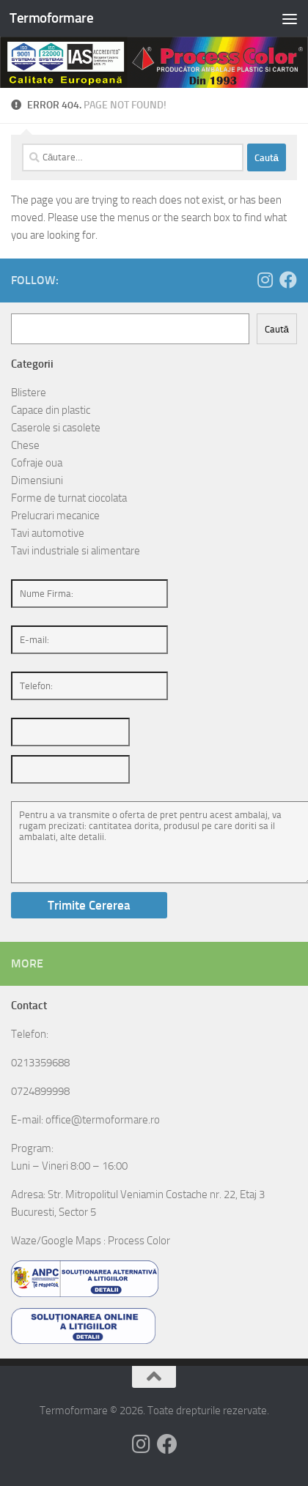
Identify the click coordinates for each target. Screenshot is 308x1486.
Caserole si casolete (55, 427)
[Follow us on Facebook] (288, 280)
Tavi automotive (47, 533)
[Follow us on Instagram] (265, 280)
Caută (277, 329)
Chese (25, 445)
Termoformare (51, 18)
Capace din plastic (50, 410)
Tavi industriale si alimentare (75, 550)
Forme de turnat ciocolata (69, 498)
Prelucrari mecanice (55, 515)
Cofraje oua (36, 462)
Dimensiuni (37, 480)
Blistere (28, 392)
